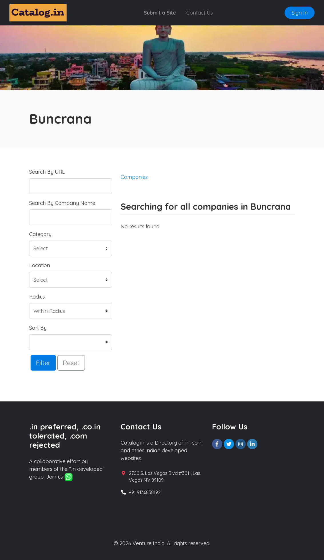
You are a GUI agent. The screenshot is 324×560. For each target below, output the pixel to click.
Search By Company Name (62, 203)
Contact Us (199, 12)
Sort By (38, 328)
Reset (71, 363)
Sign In (300, 12)
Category (40, 234)
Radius (37, 296)
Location (39, 265)
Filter (43, 363)
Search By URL (47, 172)
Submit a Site (160, 12)
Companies (134, 177)
